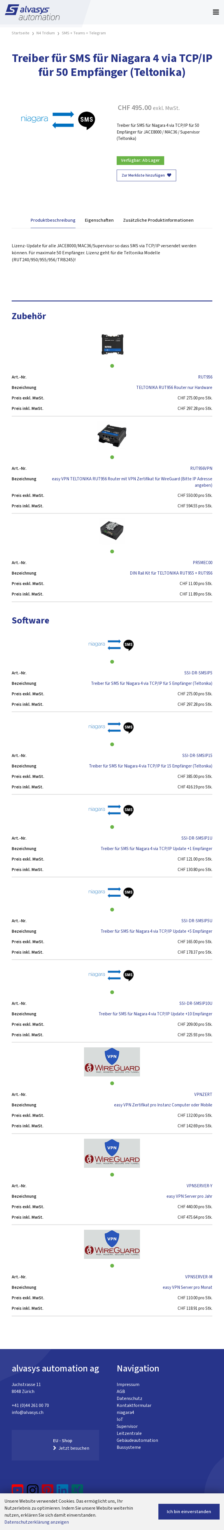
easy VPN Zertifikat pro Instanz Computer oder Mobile (163, 1105)
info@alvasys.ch (27, 1412)
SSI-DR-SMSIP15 (197, 756)
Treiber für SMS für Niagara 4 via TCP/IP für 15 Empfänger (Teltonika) (150, 766)
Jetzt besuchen (71, 1448)
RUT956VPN (201, 468)
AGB (121, 1391)
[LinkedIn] (62, 1492)
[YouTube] (17, 1492)
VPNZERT (203, 1095)
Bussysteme (129, 1447)
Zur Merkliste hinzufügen (146, 175)
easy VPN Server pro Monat (187, 1287)
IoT (120, 1419)
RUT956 (205, 377)
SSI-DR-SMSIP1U (196, 838)
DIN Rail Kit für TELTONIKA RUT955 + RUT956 (171, 573)
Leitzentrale (129, 1433)
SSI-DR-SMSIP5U (196, 921)
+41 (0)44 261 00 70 (30, 1405)
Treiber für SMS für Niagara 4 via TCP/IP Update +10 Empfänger (155, 1014)
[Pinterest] (47, 1492)
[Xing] (77, 1492)
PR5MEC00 (202, 563)
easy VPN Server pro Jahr (189, 1196)
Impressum (128, 1384)
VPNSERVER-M (198, 1277)
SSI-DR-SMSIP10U (195, 1004)
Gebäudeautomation (137, 1440)
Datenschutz (129, 1398)
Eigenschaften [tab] (99, 220)
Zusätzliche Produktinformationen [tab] (158, 220)
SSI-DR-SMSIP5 (198, 673)
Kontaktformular (134, 1405)
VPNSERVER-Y (199, 1186)
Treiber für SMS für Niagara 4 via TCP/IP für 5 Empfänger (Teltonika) (151, 683)
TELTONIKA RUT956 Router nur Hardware (174, 388)
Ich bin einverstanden (189, 1511)
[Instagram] (32, 1492)
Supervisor (127, 1426)
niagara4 (125, 1412)
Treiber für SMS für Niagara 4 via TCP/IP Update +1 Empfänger (156, 849)
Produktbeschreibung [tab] (53, 220)
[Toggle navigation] (216, 12)
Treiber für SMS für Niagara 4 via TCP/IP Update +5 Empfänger (156, 931)
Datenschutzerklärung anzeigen (36, 1522)
